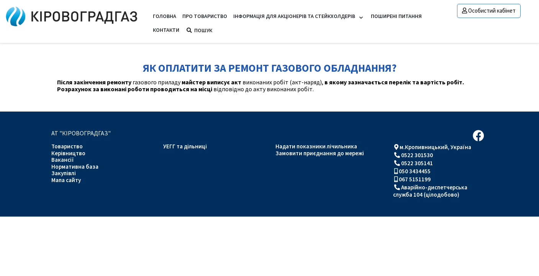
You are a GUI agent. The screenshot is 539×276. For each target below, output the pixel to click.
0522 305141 (417, 163)
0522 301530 (417, 155)
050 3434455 (415, 171)
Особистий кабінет (489, 10)
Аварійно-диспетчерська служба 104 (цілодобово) (430, 191)
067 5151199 (415, 179)
